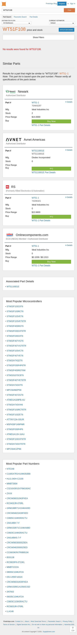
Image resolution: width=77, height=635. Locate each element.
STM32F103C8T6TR (16, 439)
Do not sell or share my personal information (47, 624)
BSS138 (10, 557)
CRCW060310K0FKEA (17, 498)
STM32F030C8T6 (15, 336)
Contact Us (19, 621)
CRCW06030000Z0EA (17, 543)
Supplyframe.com (49, 632)
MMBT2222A (13, 567)
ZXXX (9, 493)
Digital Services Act (23, 624)
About (27, 621)
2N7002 (10, 592)
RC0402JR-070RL (15, 503)
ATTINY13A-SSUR (15, 419)
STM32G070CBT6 (15, 375)
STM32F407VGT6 (15, 341)
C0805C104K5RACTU (17, 518)
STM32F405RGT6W (16, 370)
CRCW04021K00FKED (17, 513)
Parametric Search (54, 621)
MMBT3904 (12, 484)
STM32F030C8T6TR (16, 331)
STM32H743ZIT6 (15, 360)
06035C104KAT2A (15, 597)
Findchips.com (4, 4)
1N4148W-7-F (13, 523)
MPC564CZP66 (14, 449)
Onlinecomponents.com (39, 236)
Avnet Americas (39, 141)
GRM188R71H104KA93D (18, 508)
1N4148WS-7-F (14, 538)
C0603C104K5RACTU (17, 533)
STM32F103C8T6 (15, 306)
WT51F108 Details (66, 30)
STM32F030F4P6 (15, 429)
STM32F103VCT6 (15, 351)
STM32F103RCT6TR (16, 410)
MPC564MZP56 (14, 390)
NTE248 (10, 469)
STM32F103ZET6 (15, 415)
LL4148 (10, 611)
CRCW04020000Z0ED (17, 547)
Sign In (72, 4)
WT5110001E (38, 151)
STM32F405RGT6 (15, 326)
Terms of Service (9, 624)
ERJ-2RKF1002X (15, 577)
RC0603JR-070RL (15, 606)
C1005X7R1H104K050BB (18, 474)
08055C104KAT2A (15, 572)
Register (62, 4)
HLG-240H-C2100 (15, 479)
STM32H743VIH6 (15, 405)
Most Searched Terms (38, 621)
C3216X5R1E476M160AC (19, 488)
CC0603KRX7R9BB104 (17, 552)
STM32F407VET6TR (16, 380)
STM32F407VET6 (15, 356)
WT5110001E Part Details (43, 172)
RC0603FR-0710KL (16, 562)
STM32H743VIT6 (15, 385)
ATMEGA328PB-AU (16, 400)
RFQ (51, 169)
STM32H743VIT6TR (16, 444)
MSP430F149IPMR (15, 424)
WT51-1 (35, 103)
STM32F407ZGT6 (15, 395)
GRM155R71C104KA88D (18, 528)
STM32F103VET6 (15, 316)
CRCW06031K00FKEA (17, 582)
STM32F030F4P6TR (16, 365)
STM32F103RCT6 (15, 311)
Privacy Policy (67, 621)
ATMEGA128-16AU (15, 434)
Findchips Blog (51, 4)
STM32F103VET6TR (16, 321)
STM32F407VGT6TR (16, 346)
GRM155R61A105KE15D (18, 587)
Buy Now (51, 121)
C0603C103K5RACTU (17, 601)
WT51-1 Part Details (41, 125)
